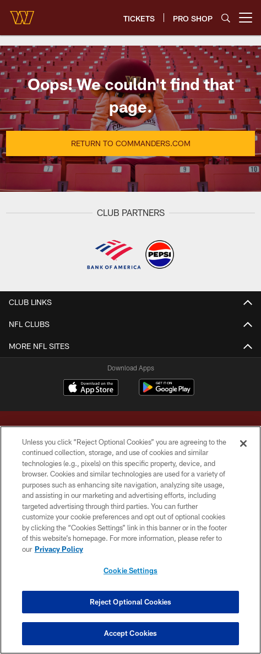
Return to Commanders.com (131, 143)
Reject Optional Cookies (131, 601)
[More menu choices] (245, 17)
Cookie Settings (130, 570)
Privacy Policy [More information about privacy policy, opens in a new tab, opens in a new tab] (59, 549)
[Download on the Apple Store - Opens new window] (91, 388)
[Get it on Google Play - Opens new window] (166, 392)
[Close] (243, 443)
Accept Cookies (130, 633)
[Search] (225, 17)
